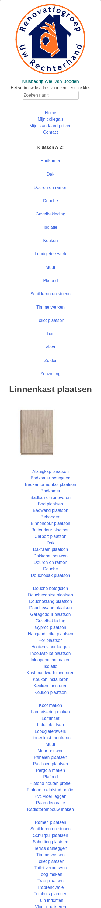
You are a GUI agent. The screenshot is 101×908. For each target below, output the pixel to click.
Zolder (50, 360)
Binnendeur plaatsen (50, 523)
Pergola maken (50, 770)
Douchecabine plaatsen (50, 595)
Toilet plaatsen (50, 320)
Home (50, 112)
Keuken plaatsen (50, 692)
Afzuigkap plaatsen (50, 471)
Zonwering (50, 373)
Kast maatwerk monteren (51, 673)
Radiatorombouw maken (50, 809)
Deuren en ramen (50, 187)
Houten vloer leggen (50, 647)
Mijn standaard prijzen (50, 125)
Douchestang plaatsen (50, 601)
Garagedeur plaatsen (50, 614)
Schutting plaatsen (50, 842)
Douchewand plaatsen (50, 608)
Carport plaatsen (50, 536)
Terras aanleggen (50, 848)
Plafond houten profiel (51, 783)
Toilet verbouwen (50, 867)
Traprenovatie (50, 887)
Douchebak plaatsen (50, 575)
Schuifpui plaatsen (50, 835)
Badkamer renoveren (50, 497)
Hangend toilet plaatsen (50, 634)
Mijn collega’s (51, 119)
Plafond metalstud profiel (50, 790)
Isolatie (50, 227)
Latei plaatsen (50, 725)
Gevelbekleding (50, 214)
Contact (50, 132)
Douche (50, 200)
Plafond (50, 280)
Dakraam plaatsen (50, 549)
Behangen (50, 517)
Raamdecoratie (50, 803)
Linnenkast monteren (50, 738)
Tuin (50, 333)
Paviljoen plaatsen (50, 764)
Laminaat (51, 718)
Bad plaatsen (50, 504)
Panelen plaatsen (50, 757)
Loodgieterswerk (50, 254)
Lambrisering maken (50, 712)
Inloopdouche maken (50, 660)
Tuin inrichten (50, 900)
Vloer (50, 347)
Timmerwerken (50, 307)
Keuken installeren (50, 679)
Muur (50, 267)
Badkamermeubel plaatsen (50, 484)
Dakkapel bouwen (50, 556)
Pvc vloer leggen (50, 796)
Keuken (50, 240)
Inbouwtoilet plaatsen (50, 653)
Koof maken (50, 705)
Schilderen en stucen (50, 294)
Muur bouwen (50, 751)
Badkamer (50, 160)
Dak (50, 174)
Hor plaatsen (50, 640)
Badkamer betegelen (51, 478)
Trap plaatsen (50, 880)
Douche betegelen (50, 588)
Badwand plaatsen (50, 510)
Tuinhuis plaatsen (50, 893)
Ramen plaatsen (50, 822)
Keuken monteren (50, 686)
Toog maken (50, 874)
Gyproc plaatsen (50, 627)
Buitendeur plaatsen (50, 530)
